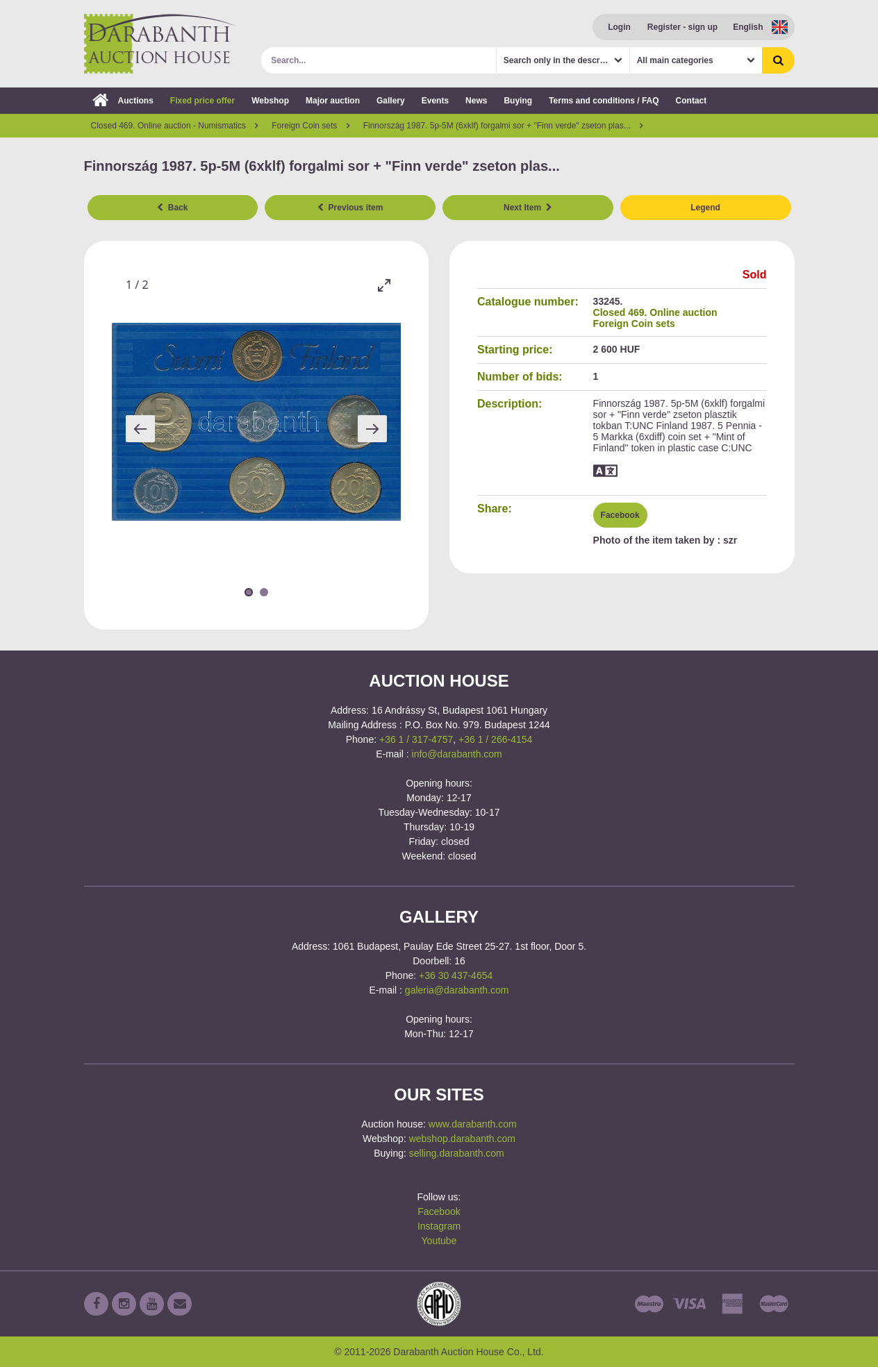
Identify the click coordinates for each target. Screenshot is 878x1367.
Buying (518, 101)
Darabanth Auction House (160, 44)
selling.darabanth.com (456, 1153)
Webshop (270, 101)
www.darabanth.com (473, 1124)
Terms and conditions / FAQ (603, 101)
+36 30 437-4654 (455, 975)
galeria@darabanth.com (457, 990)
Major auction (333, 101)
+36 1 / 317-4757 (416, 739)
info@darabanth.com (457, 754)
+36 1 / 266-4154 (495, 739)
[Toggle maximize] (383, 285)
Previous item (350, 207)
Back (172, 207)
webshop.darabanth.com (462, 1138)
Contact (691, 101)
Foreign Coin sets (634, 323)
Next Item (528, 207)
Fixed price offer (202, 101)
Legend (705, 207)
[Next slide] (372, 428)
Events (435, 101)
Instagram (439, 1226)
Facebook (620, 515)
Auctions (123, 101)
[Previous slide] (140, 428)
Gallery (390, 101)
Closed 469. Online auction (655, 312)
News (476, 101)
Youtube (439, 1240)
